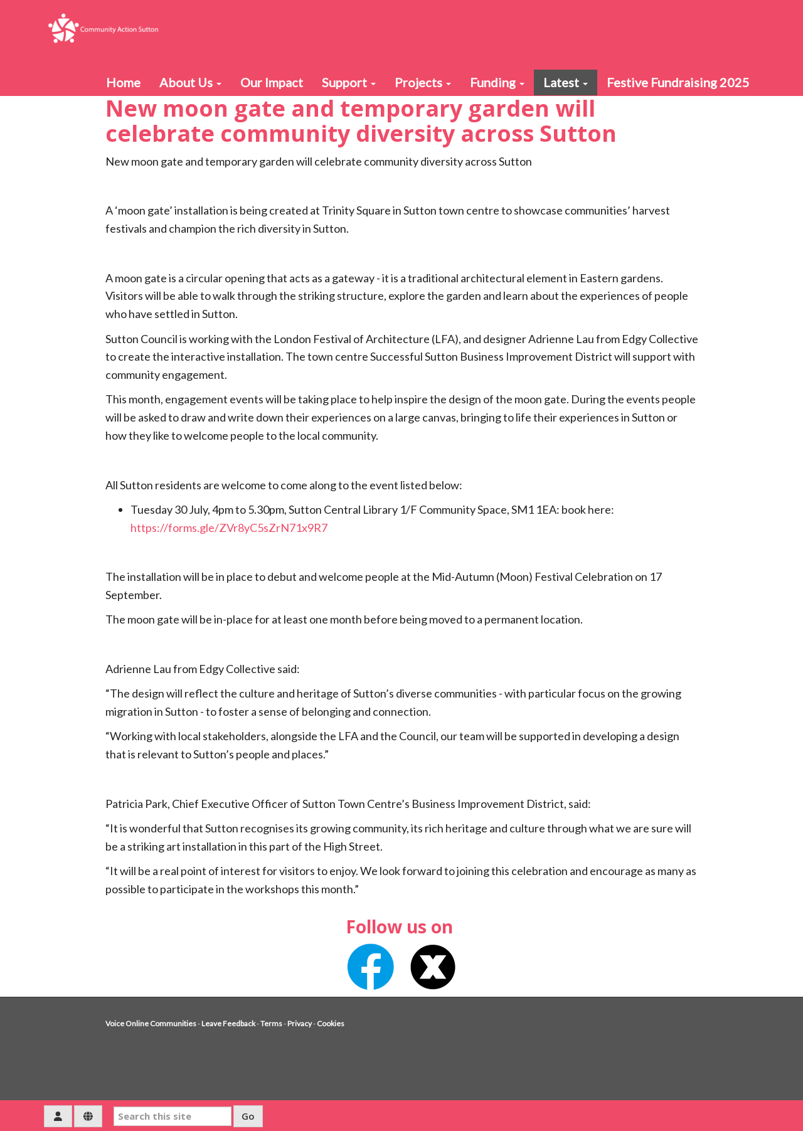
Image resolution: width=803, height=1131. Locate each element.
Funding (497, 82)
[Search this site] (172, 1116)
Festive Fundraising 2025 (678, 82)
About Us (190, 82)
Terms (271, 1023)
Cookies (330, 1023)
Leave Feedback (228, 1023)
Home (123, 82)
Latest (565, 82)
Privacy (299, 1023)
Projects (423, 82)
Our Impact (271, 82)
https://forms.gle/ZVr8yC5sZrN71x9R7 (228, 527)
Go (248, 1116)
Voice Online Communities (150, 1023)
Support (349, 82)
